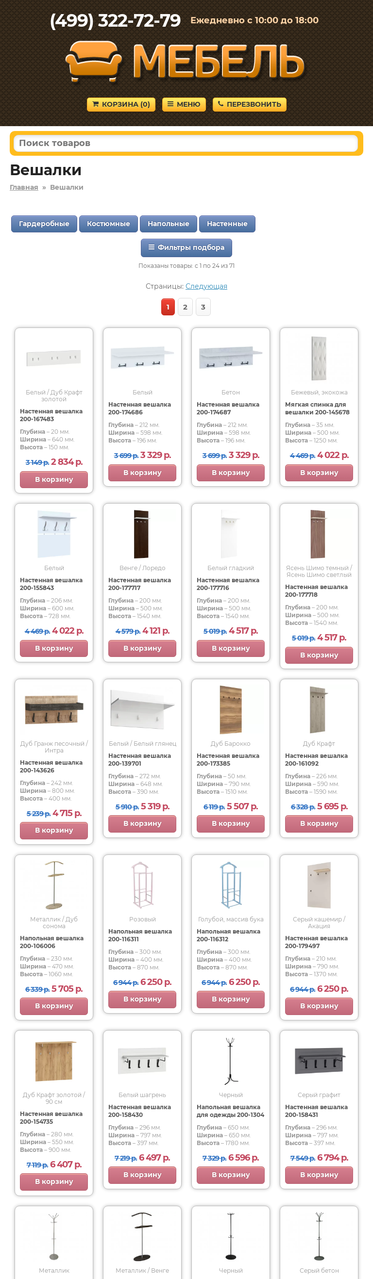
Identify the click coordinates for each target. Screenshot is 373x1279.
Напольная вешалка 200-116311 (140, 935)
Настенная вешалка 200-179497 (316, 942)
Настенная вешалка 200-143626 (51, 766)
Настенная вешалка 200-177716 (228, 583)
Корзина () (121, 104)
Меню (184, 104)
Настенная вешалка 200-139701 (139, 759)
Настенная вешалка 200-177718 (316, 590)
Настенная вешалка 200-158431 (316, 1110)
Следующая (206, 286)
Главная (24, 187)
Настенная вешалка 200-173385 (228, 759)
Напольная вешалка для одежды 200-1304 (230, 1110)
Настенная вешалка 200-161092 (316, 759)
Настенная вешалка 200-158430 (139, 1110)
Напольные (168, 223)
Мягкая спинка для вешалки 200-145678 (317, 408)
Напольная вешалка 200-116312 (228, 935)
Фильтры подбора (186, 247)
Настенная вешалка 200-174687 (228, 408)
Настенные (227, 223)
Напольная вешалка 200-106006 (52, 942)
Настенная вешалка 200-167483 (51, 415)
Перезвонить (249, 104)
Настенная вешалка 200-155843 (51, 583)
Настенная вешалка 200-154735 (51, 1117)
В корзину (54, 479)
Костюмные (108, 223)
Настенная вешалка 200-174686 (139, 408)
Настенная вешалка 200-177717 (139, 583)
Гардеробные (44, 223)
